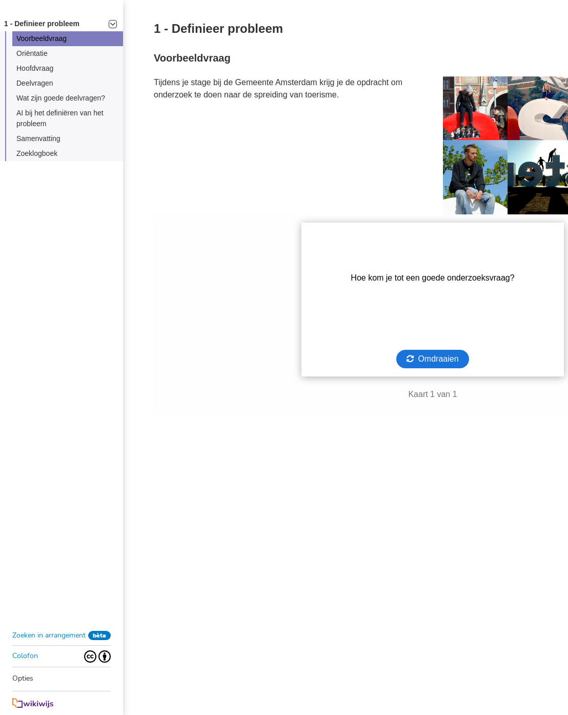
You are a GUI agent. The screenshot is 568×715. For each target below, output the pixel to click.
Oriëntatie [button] (32, 53)
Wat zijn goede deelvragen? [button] (60, 98)
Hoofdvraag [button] (34, 68)
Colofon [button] (25, 656)
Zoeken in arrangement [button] (49, 635)
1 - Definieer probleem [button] (60, 23)
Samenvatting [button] (38, 138)
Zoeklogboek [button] (36, 153)
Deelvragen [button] (34, 83)
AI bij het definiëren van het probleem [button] (60, 118)
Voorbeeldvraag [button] (41, 38)
